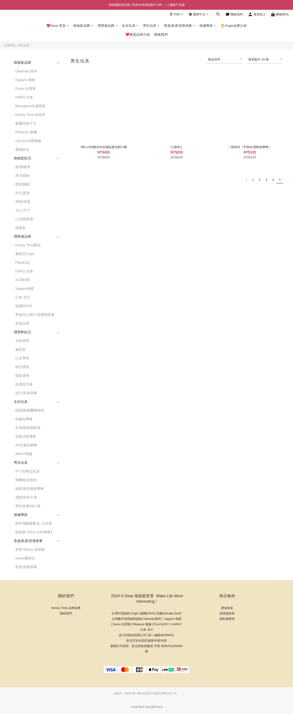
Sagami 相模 (25, 80)
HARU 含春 (24, 97)
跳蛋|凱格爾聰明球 (29, 410)
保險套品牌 (83, 25)
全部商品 (10, 45)
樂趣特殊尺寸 (25, 123)
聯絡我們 (161, 34)
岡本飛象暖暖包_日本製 (33, 523)
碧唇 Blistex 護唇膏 (30, 549)
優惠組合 (22, 149)
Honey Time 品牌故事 (66, 608)
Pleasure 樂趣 (26, 132)
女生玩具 (130, 25)
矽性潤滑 (22, 367)
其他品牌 (22, 323)
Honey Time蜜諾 (28, 245)
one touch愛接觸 (28, 141)
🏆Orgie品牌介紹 (234, 25)
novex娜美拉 (25, 558)
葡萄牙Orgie (24, 254)
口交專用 (22, 358)
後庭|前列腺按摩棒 (29, 488)
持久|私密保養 (26, 393)
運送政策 (227, 608)
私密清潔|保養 (26, 567)
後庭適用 (22, 375)
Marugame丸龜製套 (30, 106)
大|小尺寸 (22, 210)
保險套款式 (22, 158)
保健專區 (207, 25)
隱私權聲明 (227, 619)
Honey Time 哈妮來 (30, 115)
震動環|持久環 (26, 497)
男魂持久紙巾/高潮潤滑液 (34, 315)
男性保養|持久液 (27, 506)
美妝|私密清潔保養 (179, 25)
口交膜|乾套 (24, 219)
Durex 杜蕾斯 (25, 88)
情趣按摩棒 (24, 419)
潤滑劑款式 (22, 332)
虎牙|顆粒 (22, 175)
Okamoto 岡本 (26, 71)
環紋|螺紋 (22, 184)
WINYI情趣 (23, 454)
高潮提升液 (24, 384)
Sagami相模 (24, 288)
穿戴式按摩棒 (25, 436)
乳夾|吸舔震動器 (27, 428)
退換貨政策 (227, 613)
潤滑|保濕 (22, 202)
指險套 (20, 228)
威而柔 (20, 349)
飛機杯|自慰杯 (26, 480)
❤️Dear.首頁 (57, 25)
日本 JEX (22, 297)
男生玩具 (151, 25)
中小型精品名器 (27, 471)
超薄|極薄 (22, 167)
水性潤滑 (22, 341)
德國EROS (23, 306)
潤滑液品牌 (108, 25)
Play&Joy (22, 262)
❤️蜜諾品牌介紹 (137, 34)
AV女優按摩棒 (26, 445)
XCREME (22, 280)
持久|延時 (22, 193)
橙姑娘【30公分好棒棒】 (34, 532)
